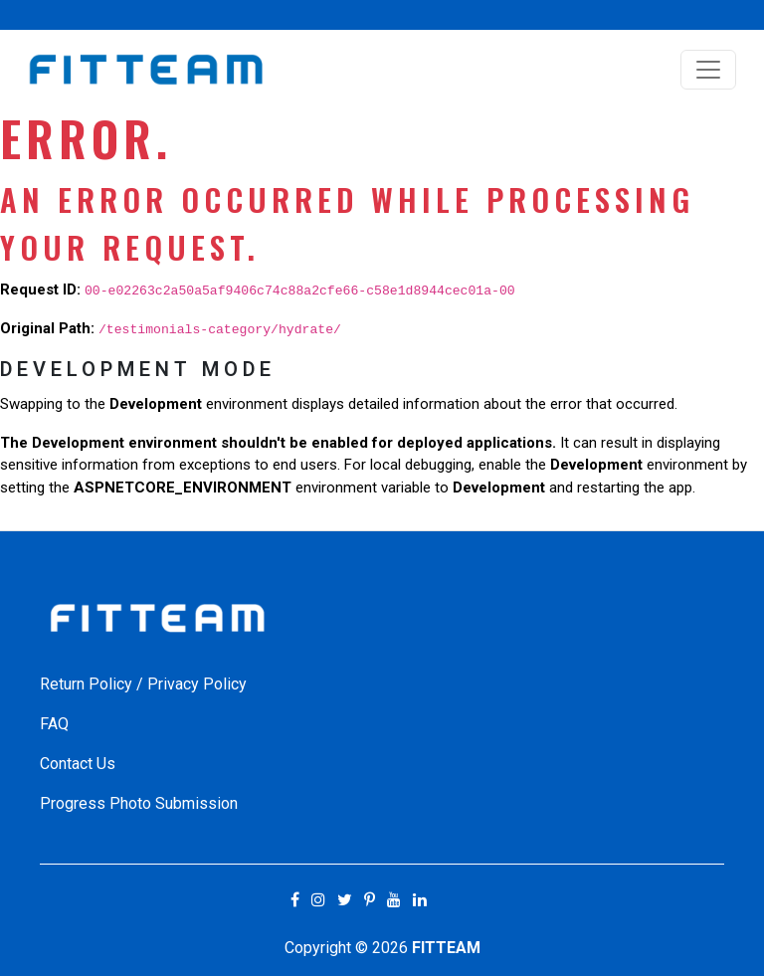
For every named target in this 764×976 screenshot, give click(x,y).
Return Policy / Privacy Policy (143, 684)
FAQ (54, 723)
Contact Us (77, 763)
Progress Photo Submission (139, 803)
